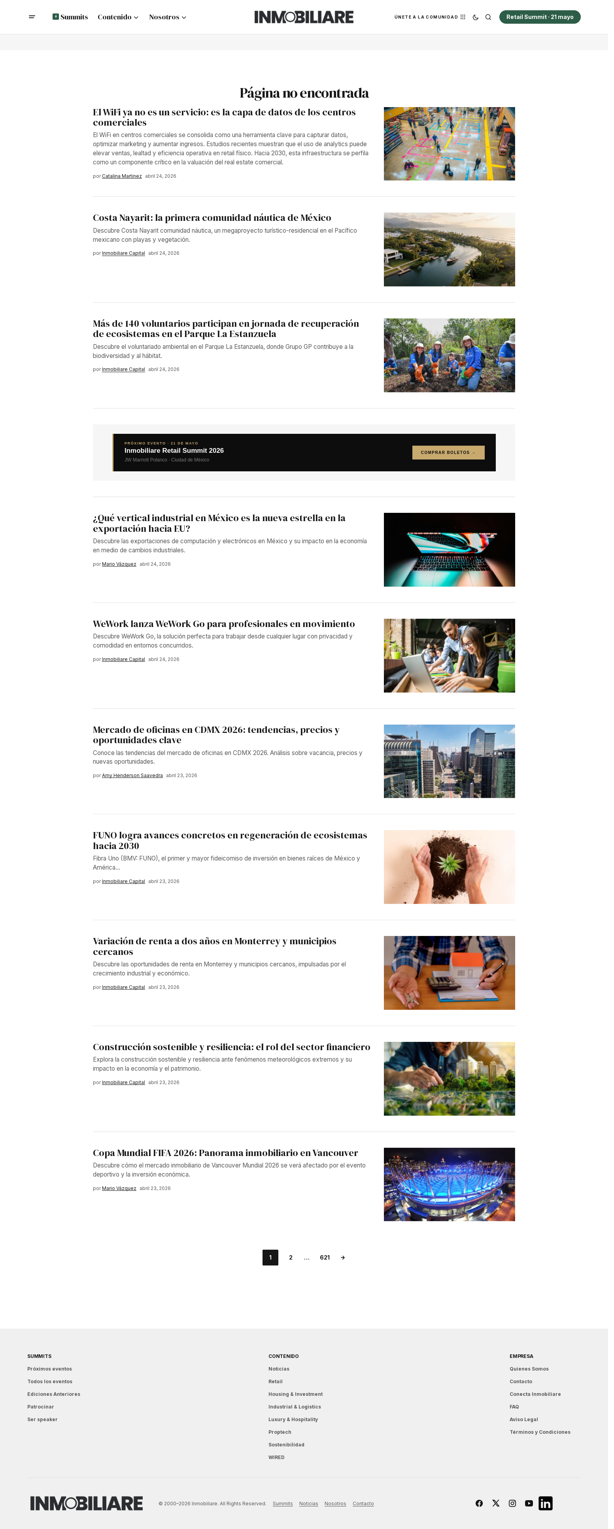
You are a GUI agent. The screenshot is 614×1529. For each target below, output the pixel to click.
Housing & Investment (295, 1394)
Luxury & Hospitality (293, 1419)
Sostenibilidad (286, 1445)
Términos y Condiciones (540, 1432)
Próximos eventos (49, 1369)
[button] (32, 17)
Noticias (278, 1369)
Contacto (521, 1381)
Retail (275, 1381)
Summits (39, 1356)
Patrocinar (40, 1407)
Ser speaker (42, 1419)
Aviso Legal (524, 1419)
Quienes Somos (529, 1369)
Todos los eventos (49, 1381)
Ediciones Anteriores (53, 1394)
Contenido (283, 1356)
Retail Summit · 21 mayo (540, 16)
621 (325, 1257)
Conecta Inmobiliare (535, 1394)
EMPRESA (521, 1356)
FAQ (514, 1407)
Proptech (279, 1432)
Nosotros (335, 1503)
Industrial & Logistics (294, 1407)
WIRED (276, 1457)
